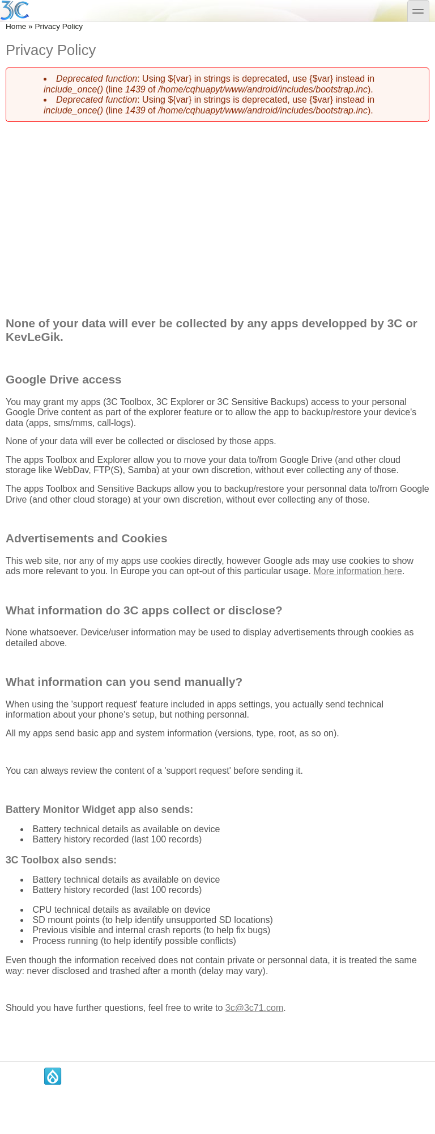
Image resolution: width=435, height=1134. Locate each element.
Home (16, 26)
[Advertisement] (217, 210)
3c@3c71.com (254, 1008)
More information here (357, 571)
